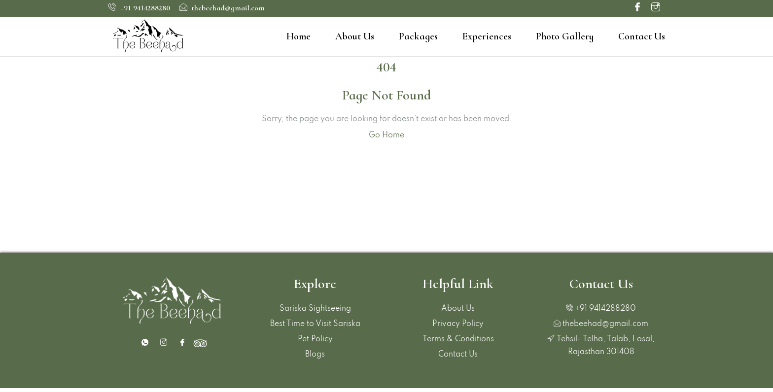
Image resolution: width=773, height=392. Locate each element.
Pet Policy (315, 339)
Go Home (386, 135)
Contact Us (641, 36)
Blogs (315, 355)
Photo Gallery (565, 36)
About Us (354, 36)
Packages (418, 36)
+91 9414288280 (139, 8)
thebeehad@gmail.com (222, 8)
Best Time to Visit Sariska (315, 324)
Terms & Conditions (458, 339)
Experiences (486, 36)
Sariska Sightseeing (315, 309)
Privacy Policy (458, 324)
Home (298, 36)
